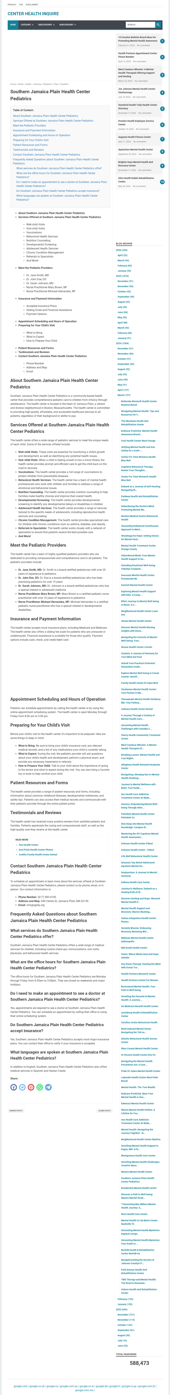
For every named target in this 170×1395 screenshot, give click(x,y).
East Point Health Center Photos (36, 849)
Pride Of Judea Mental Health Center (140, 1071)
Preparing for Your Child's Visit (31, 140)
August (124, 302)
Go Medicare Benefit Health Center (139, 1006)
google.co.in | (87, 1386)
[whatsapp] (39, 1087)
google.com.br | (147, 1386)
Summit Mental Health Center (137, 585)
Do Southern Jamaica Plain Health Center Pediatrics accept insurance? (58, 190)
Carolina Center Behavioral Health (139, 1022)
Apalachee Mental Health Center (135, 149)
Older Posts (104, 1111)
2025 (122, 276)
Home (13, 25)
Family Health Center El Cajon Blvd (139, 683)
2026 (121, 250)
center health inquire (33, 13)
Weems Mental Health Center (136, 1171)
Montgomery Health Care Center (138, 1155)
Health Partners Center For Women (139, 980)
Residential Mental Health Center (139, 1188)
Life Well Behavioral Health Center (139, 856)
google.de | (102, 1386)
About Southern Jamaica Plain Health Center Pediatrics (45, 115)
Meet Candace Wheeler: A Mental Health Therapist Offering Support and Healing (136, 73)
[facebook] (13, 1087)
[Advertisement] (60, 56)
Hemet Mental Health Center (136, 621)
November (125, 286)
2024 (122, 343)
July (122, 307)
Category (26, 25)
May (122, 317)
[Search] (140, 25)
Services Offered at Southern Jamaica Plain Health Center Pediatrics (53, 120)
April (122, 255)
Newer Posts (16, 1111)
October (124, 291)
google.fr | (115, 1386)
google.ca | (52, 1386)
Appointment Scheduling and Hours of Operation (41, 135)
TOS (21, 5)
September (126, 296)
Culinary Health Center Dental (137, 709)
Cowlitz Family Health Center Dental (38, 854)
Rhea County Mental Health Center (139, 1048)
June (123, 312)
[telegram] (48, 1087)
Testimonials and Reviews (28, 149)
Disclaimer (32, 5)
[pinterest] (31, 1087)
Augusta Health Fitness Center (134, 137)
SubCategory (45, 25)
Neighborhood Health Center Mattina (140, 1139)
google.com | (21, 1386)
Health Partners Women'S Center (138, 973)
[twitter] (22, 1087)
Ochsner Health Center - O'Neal (137, 850)
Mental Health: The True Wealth (138, 1087)
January (124, 270)
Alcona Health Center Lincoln (136, 647)
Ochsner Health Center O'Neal (137, 843)
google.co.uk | (37, 1386)
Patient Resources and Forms (30, 145)
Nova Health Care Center (134, 1214)
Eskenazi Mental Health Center (137, 1103)
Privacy (12, 5)
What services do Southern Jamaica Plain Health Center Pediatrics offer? (59, 168)
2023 (121, 1309)
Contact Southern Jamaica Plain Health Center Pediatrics (46, 154)
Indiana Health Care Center (135, 882)
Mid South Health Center (134, 947)
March (123, 260)
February (125, 265)
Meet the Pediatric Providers (29, 125)
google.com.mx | (85, 1390)
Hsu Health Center (28, 845)
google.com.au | (69, 1386)
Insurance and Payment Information (34, 130)
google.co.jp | (129, 1386)
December (125, 281)
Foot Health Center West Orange (138, 440)
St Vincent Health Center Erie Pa (138, 1055)
